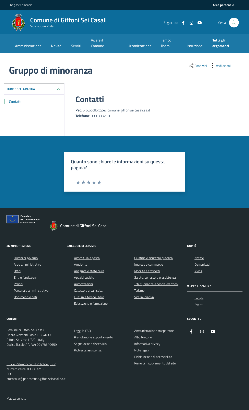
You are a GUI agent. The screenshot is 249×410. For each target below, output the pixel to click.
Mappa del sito (16, 398)
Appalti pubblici (84, 277)
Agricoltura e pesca (87, 257)
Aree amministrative (27, 264)
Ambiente (80, 264)
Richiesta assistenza (88, 350)
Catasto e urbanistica (88, 290)
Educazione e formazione (91, 303)
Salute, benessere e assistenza (155, 277)
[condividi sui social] (197, 65)
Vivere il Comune (97, 43)
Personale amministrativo (31, 290)
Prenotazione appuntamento (93, 337)
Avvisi (198, 270)
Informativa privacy (147, 343)
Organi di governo (26, 257)
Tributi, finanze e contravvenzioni (156, 283)
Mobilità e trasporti (147, 270)
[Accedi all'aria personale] (223, 5)
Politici (18, 283)
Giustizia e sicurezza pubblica (153, 257)
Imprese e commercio (148, 264)
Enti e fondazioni (25, 277)
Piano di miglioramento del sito (155, 363)
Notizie (199, 257)
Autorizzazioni (83, 283)
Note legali (141, 350)
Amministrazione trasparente (154, 330)
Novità (56, 46)
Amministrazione (28, 46)
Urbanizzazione (139, 46)
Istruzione (195, 46)
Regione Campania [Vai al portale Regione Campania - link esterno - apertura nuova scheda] (21, 5)
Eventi (198, 304)
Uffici (17, 270)
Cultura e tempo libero (89, 296)
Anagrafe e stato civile (89, 270)
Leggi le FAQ (82, 330)
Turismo (139, 290)
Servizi (76, 46)
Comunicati (202, 264)
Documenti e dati (25, 296)
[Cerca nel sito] (234, 22)
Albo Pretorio (143, 337)
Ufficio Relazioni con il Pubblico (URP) (31, 364)
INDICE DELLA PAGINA (21, 89)
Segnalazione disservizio (90, 343)
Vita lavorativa (144, 296)
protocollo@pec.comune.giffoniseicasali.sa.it (36, 378)
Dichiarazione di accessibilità (153, 356)
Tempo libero (166, 43)
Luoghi (198, 298)
